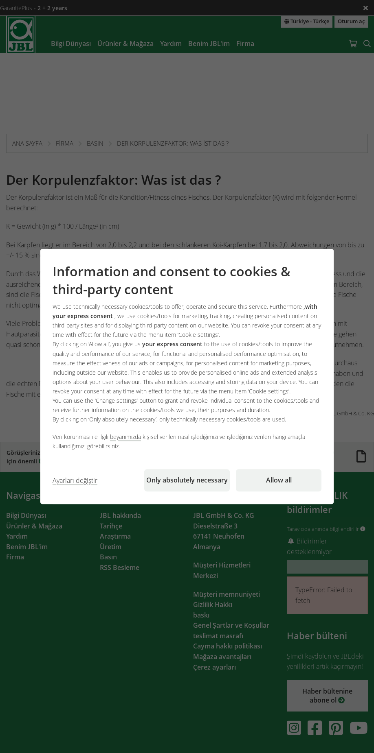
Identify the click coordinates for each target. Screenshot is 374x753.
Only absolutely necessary (187, 480)
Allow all (279, 480)
